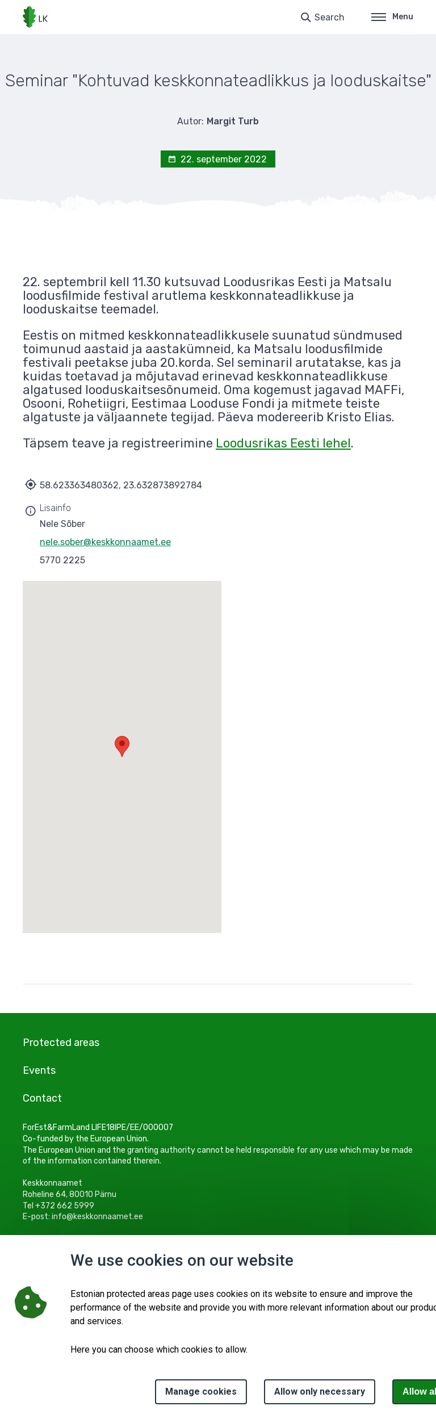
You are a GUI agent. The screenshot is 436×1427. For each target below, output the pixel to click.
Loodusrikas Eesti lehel (283, 443)
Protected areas (61, 1042)
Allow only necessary (319, 1391)
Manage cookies (201, 1391)
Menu (392, 17)
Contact (42, 1098)
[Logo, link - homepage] (35, 17)
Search (330, 17)
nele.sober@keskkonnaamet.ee (105, 542)
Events (39, 1070)
